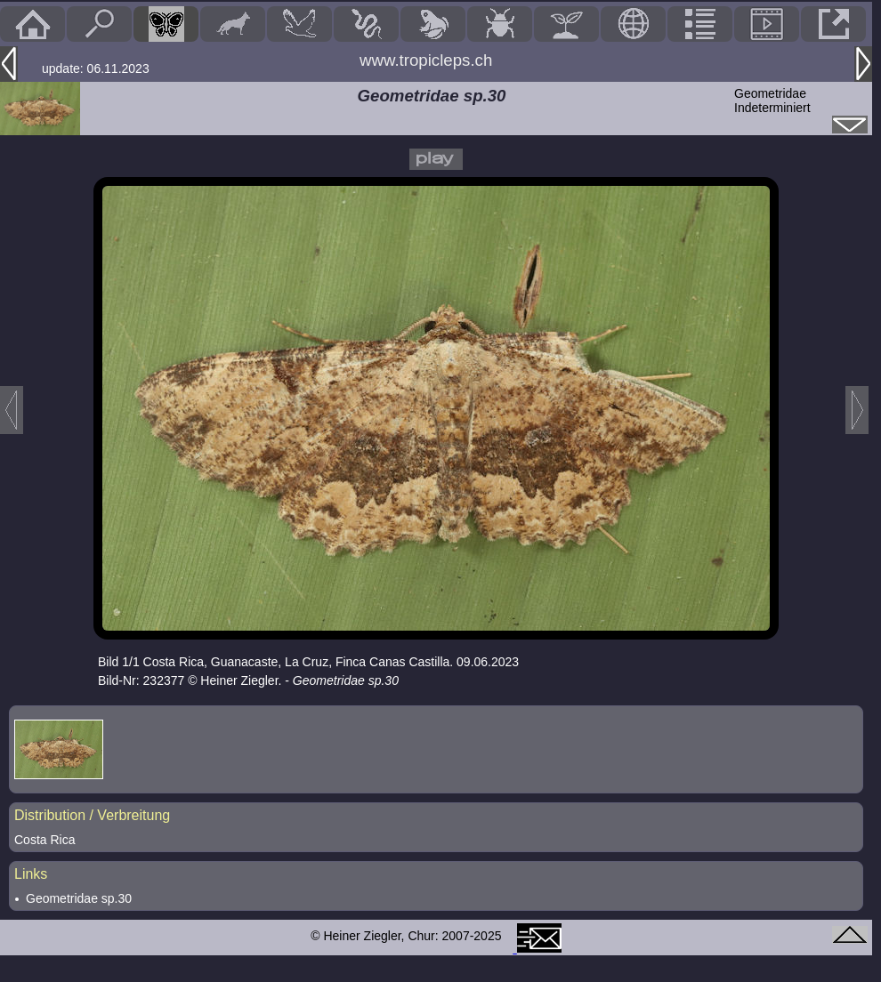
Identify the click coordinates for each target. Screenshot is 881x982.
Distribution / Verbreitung (92, 815)
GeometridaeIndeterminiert (772, 100)
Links (30, 873)
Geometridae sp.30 (79, 898)
